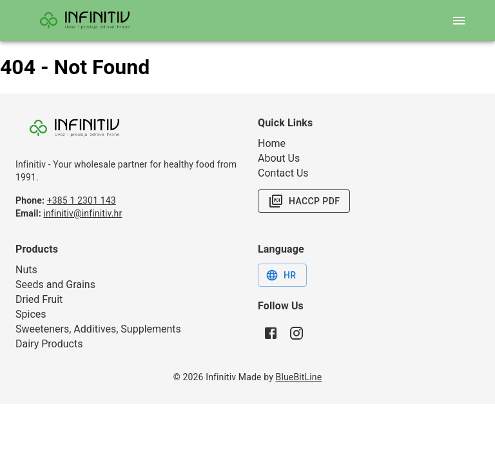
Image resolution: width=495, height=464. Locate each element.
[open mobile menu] (458, 20)
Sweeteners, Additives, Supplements (98, 329)
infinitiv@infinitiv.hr (82, 213)
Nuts (26, 270)
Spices (30, 314)
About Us (279, 158)
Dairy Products (48, 344)
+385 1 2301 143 (81, 200)
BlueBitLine (299, 377)
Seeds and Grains (55, 284)
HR (281, 275)
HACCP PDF (304, 201)
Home (272, 143)
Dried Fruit (39, 299)
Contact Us (283, 173)
